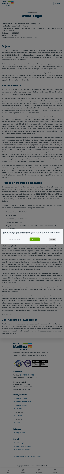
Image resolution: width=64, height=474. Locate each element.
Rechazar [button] (52, 239)
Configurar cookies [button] (14, 239)
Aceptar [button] (34, 239)
